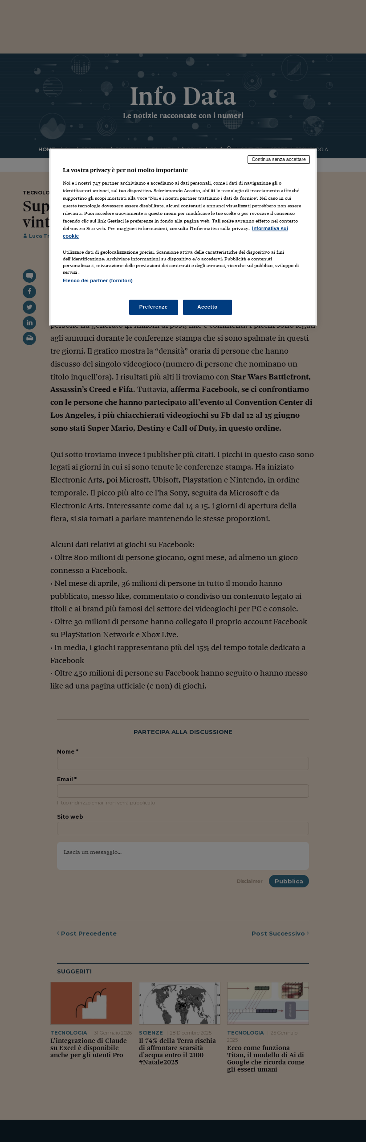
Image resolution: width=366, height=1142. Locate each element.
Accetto (207, 306)
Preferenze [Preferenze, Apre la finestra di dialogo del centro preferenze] (153, 306)
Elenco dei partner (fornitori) (98, 280)
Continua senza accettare (279, 159)
